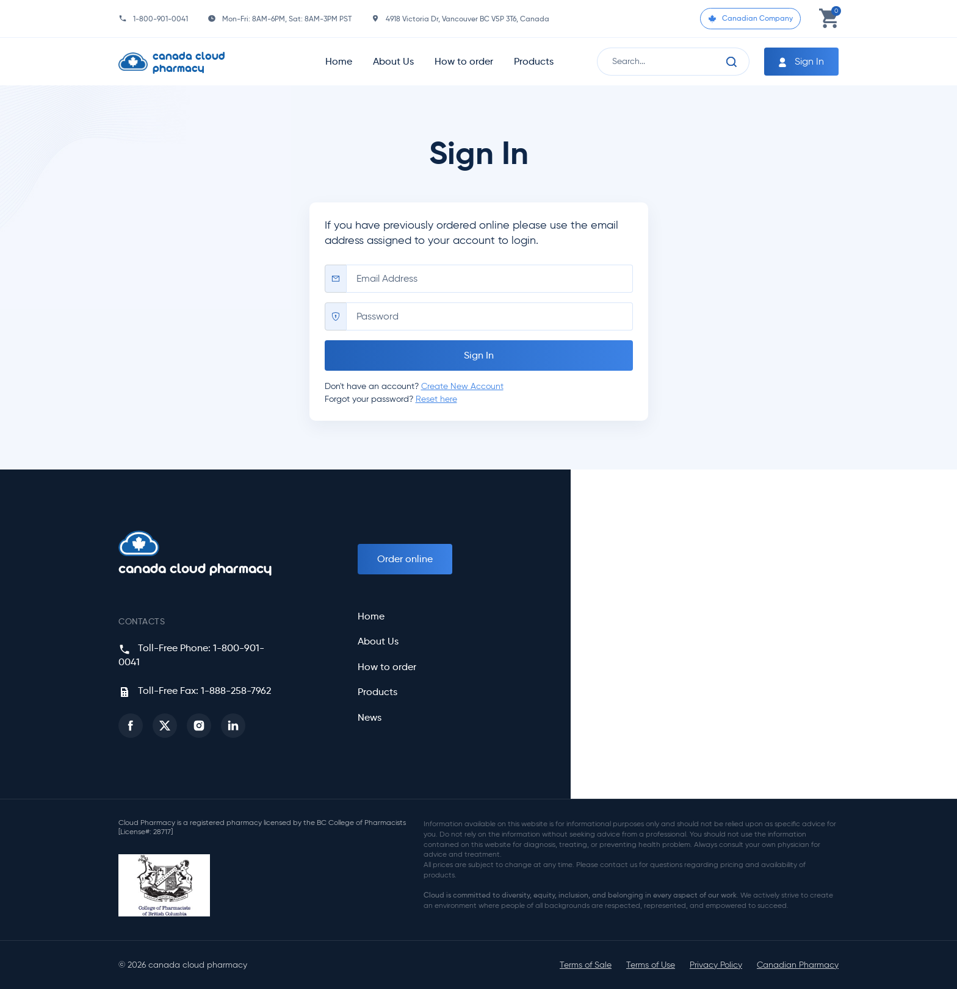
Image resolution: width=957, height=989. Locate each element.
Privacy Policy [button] (716, 965)
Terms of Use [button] (650, 965)
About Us (393, 61)
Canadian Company (750, 18)
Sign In (800, 61)
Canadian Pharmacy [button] (798, 965)
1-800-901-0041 (160, 18)
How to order (464, 61)
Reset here (436, 399)
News (369, 717)
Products (534, 61)
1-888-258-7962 (236, 690)
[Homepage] (198, 61)
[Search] (731, 61)
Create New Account (462, 386)
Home (338, 61)
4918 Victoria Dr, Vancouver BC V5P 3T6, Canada (467, 18)
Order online (405, 559)
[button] (130, 725)
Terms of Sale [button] (586, 965)
